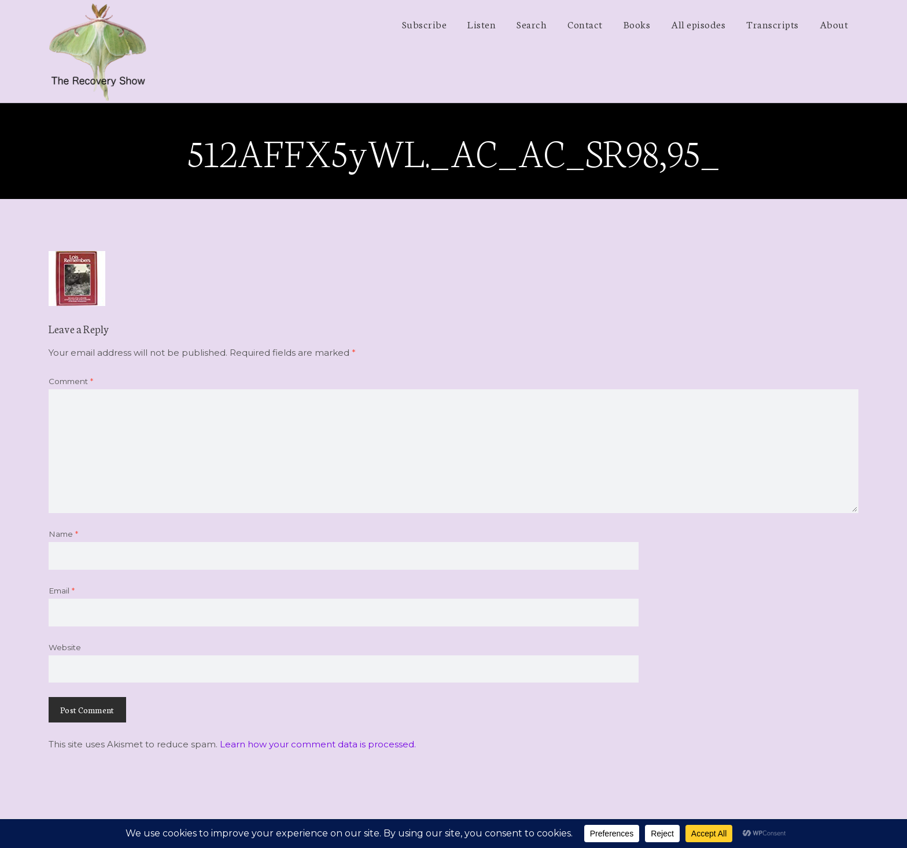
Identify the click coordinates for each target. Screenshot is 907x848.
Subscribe (424, 24)
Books (637, 24)
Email (62, 590)
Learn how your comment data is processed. (318, 744)
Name (63, 534)
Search (532, 24)
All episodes (698, 24)
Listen (481, 24)
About (834, 24)
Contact (585, 24)
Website (65, 647)
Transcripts (772, 24)
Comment (71, 381)
